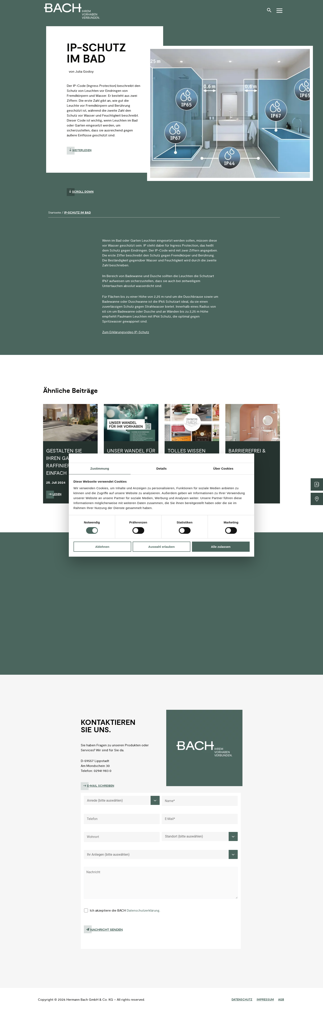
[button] (270, 12)
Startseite (54, 212)
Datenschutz (245, 1000)
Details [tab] (161, 468)
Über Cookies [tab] (223, 468)
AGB (282, 1000)
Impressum (267, 1000)
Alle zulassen (221, 546)
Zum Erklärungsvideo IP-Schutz (125, 332)
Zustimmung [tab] (99, 468)
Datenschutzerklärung (143, 912)
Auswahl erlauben (161, 546)
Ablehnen (102, 546)
